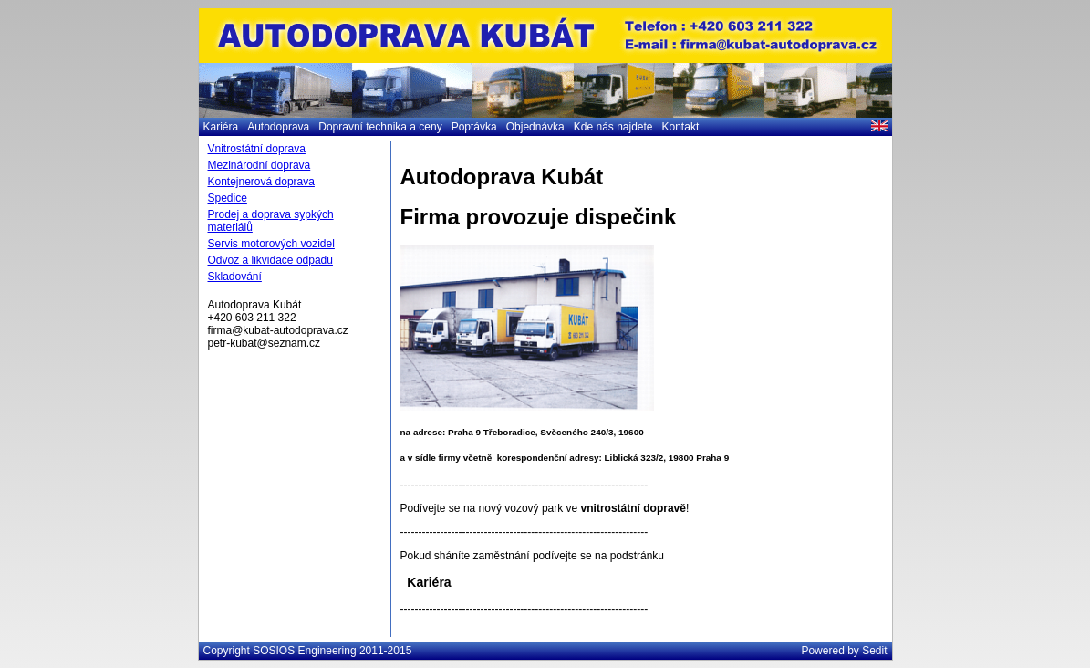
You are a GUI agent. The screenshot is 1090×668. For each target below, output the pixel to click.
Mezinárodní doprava (259, 165)
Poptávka (474, 126)
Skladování (235, 276)
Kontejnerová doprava (261, 181)
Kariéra (221, 126)
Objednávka (535, 126)
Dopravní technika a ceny (379, 126)
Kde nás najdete (613, 126)
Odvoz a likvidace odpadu (270, 260)
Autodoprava (278, 126)
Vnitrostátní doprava (257, 148)
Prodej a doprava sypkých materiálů (271, 221)
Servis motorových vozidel (271, 243)
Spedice (227, 198)
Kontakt (681, 126)
